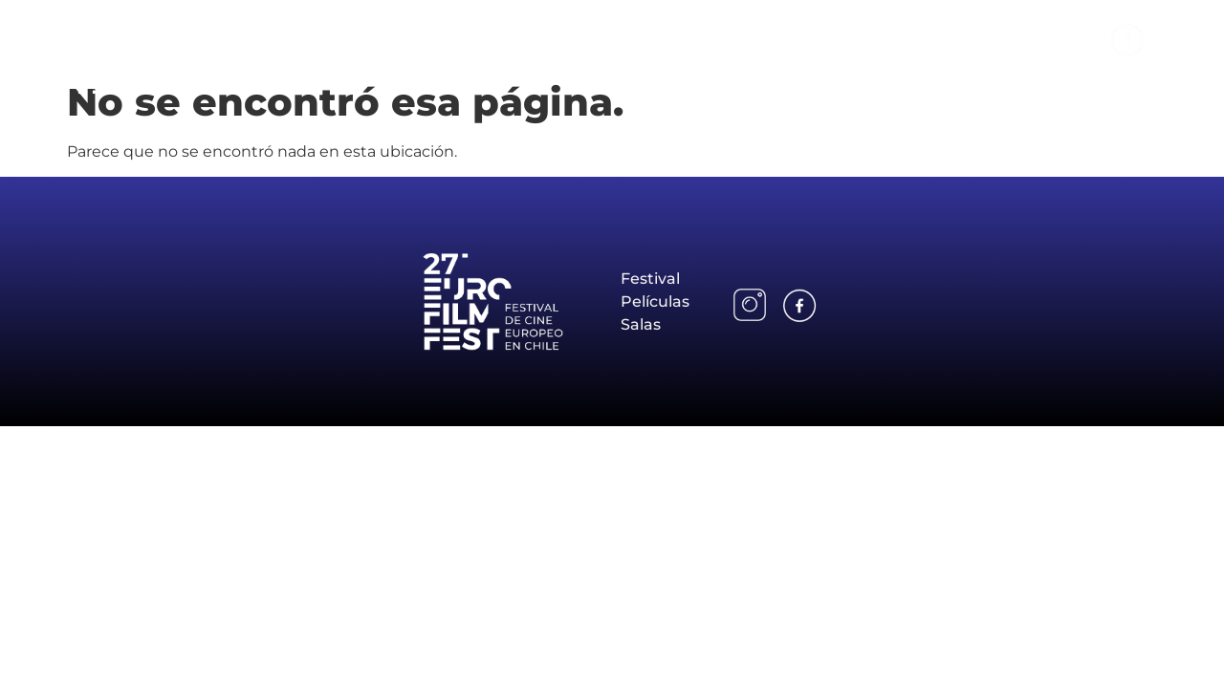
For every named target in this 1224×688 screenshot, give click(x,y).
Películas (911, 39)
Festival (810, 39)
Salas (1001, 39)
